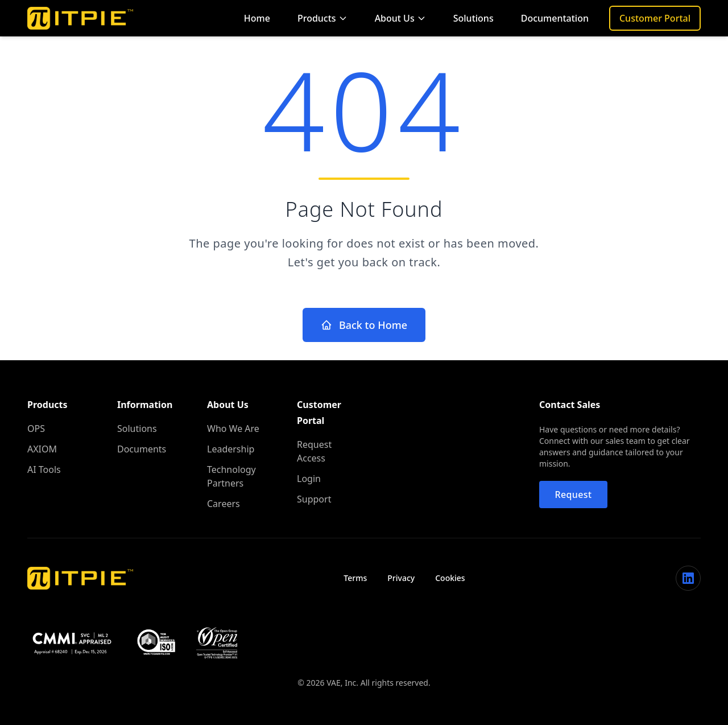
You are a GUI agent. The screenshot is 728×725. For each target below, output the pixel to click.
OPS (36, 428)
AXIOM (42, 449)
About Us (400, 18)
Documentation (555, 18)
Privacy (401, 577)
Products (322, 18)
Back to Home (364, 325)
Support (314, 499)
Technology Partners (231, 476)
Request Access (314, 451)
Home (257, 18)
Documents (141, 449)
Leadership (230, 449)
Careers (223, 503)
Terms (355, 577)
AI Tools (44, 469)
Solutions (473, 18)
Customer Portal (654, 18)
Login (309, 478)
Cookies (450, 577)
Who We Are (233, 428)
